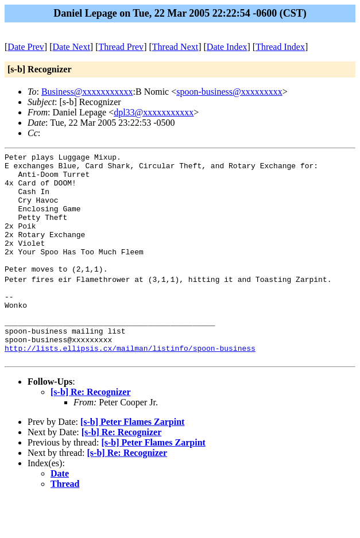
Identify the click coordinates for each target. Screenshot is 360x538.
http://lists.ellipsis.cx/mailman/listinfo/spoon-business (130, 386)
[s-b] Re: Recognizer (91, 431)
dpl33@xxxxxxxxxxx (153, 112)
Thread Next (175, 47)
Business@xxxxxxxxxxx (87, 91)
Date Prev (25, 47)
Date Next (71, 47)
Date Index (227, 47)
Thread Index (280, 47)
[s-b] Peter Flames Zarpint (132, 461)
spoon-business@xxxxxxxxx (229, 91)
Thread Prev (121, 47)
